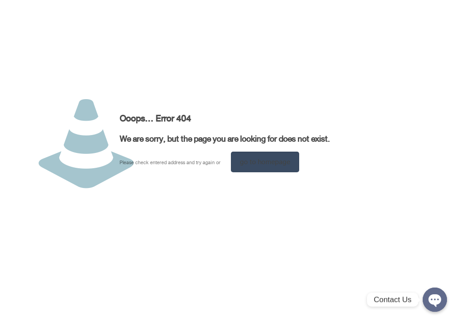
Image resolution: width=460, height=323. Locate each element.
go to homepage (265, 162)
